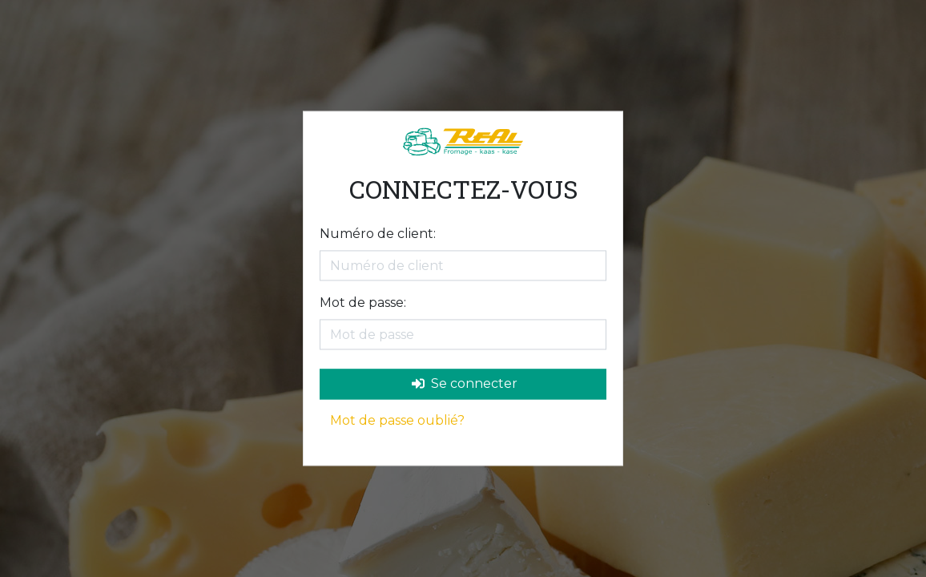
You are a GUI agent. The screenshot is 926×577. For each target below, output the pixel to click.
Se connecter (464, 384)
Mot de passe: (363, 303)
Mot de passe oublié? (397, 421)
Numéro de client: (378, 234)
